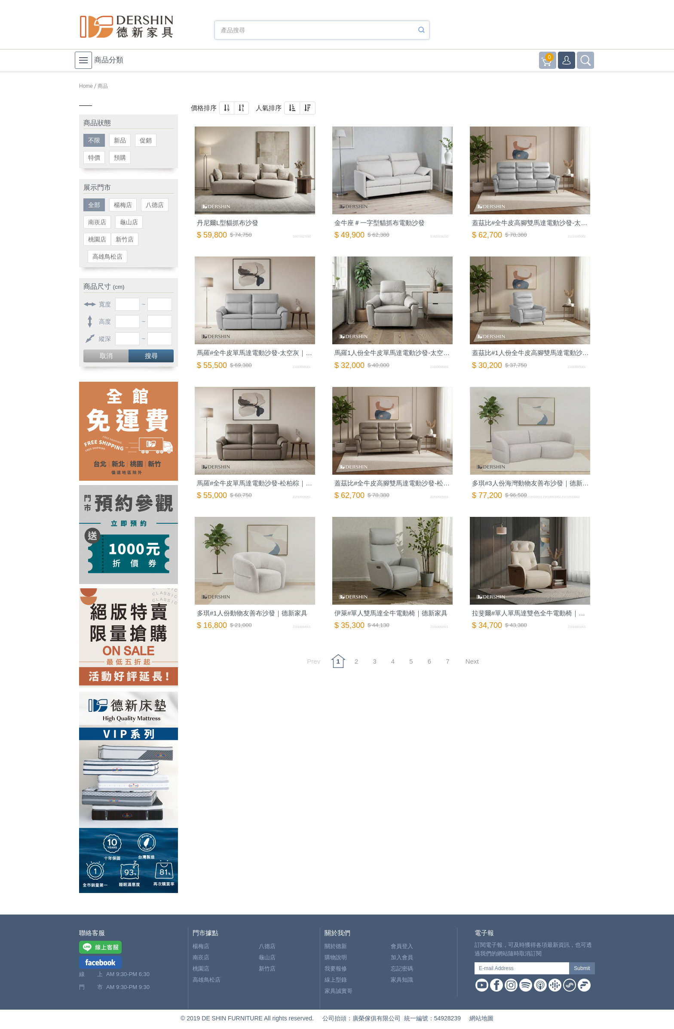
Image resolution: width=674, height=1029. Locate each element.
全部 (94, 204)
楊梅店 (123, 204)
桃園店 (97, 239)
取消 (106, 355)
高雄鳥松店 (107, 256)
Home (86, 86)
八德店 (155, 204)
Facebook (496, 985)
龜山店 (129, 222)
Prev (313, 661)
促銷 (146, 140)
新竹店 (125, 239)
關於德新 (336, 946)
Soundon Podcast (569, 985)
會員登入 (402, 946)
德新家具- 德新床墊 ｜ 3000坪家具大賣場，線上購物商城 (126, 27)
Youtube (481, 985)
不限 (94, 140)
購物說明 (336, 957)
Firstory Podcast (584, 985)
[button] (226, 108)
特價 (94, 157)
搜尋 (151, 355)
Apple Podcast (540, 985)
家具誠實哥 (338, 991)
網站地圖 (481, 1018)
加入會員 (402, 957)
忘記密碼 (402, 968)
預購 (120, 157)
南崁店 (97, 222)
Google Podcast (554, 985)
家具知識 (402, 979)
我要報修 (336, 968)
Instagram (511, 985)
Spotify (525, 985)
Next (472, 661)
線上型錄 (336, 979)
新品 (120, 140)
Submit (582, 968)
